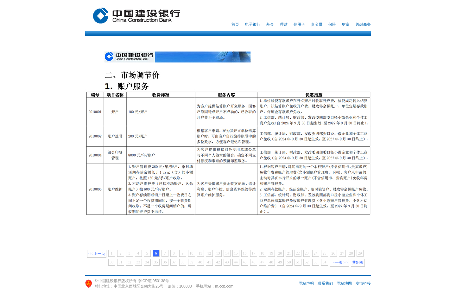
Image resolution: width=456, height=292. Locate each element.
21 (289, 253)
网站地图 (344, 283)
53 (316, 262)
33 (138, 262)
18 (262, 253)
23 (307, 253)
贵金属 (316, 24)
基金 (270, 24)
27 (342, 253)
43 (227, 262)
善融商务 (363, 24)
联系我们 (325, 283)
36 (165, 262)
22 (298, 253)
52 (307, 262)
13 (218, 253)
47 (262, 262)
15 (236, 253)
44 (236, 262)
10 (191, 253)
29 (360, 253)
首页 (235, 24)
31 (121, 262)
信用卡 (299, 24)
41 (209, 262)
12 (209, 253)
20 (280, 253)
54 (324, 262)
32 (129, 262)
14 (227, 253)
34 (147, 262)
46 (254, 262)
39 (191, 262)
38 (183, 262)
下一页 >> (339, 262)
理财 (284, 24)
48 (271, 262)
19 (271, 253)
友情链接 (363, 283)
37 (174, 262)
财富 (346, 24)
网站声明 (306, 283)
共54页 (358, 262)
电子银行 (252, 24)
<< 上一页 (96, 253)
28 (351, 253)
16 (245, 253)
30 (112, 262)
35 (156, 262)
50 (289, 262)
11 (200, 253)
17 (254, 253)
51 (298, 262)
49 (280, 262)
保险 (332, 24)
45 (245, 262)
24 (316, 253)
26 (333, 253)
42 (218, 262)
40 (200, 262)
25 (324, 253)
